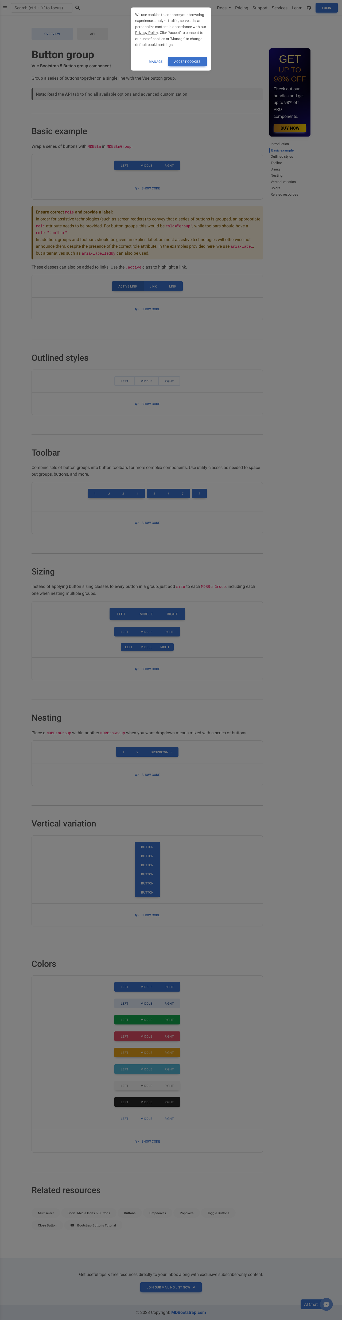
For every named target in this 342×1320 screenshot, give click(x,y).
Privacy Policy (146, 32)
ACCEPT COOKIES (187, 62)
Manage (155, 62)
